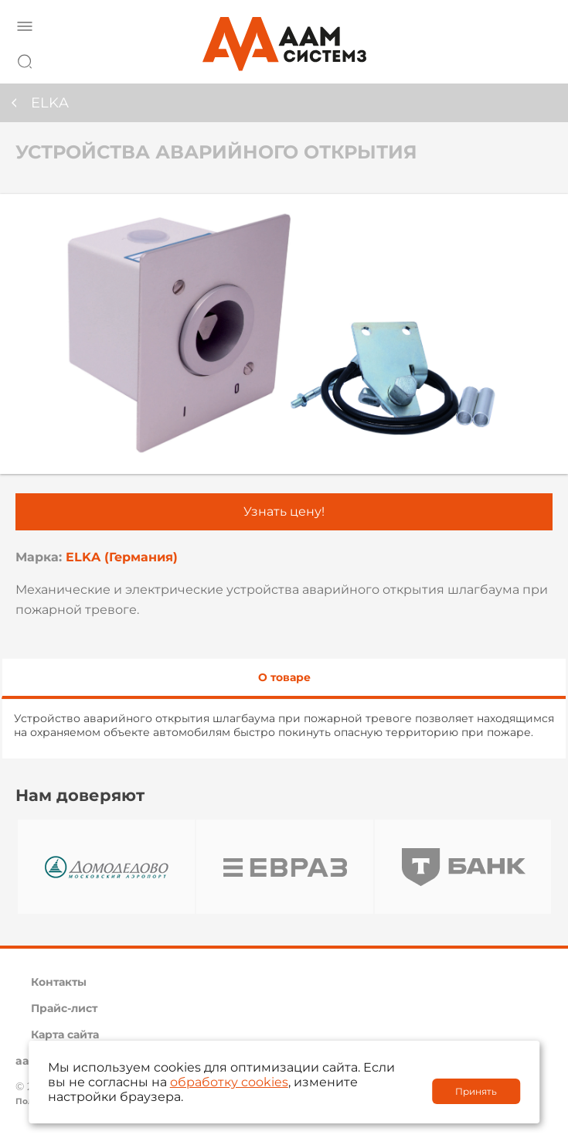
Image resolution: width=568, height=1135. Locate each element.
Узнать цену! (284, 511)
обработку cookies (229, 1082)
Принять (476, 1091)
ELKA (50, 102)
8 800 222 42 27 (536, 59)
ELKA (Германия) (122, 557)
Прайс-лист (64, 1008)
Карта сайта (65, 1034)
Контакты (59, 982)
